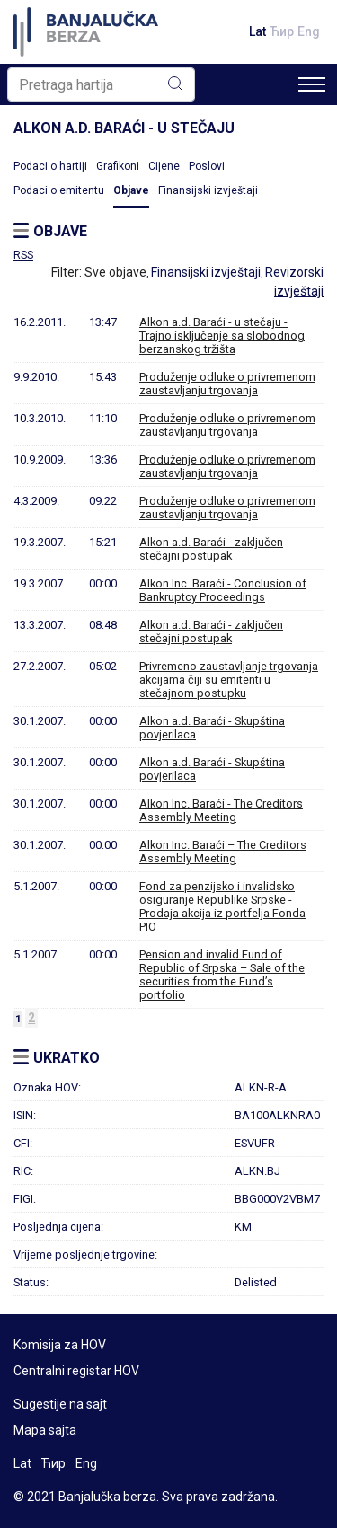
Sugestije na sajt (60, 1404)
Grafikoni (117, 166)
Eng (308, 31)
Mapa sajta (44, 1430)
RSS (23, 255)
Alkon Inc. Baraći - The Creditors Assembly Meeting (221, 810)
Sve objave (115, 272)
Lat (257, 31)
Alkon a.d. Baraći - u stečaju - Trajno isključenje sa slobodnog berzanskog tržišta (222, 335)
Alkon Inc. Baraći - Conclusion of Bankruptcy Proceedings (222, 590)
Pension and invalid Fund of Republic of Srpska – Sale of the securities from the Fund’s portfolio (222, 975)
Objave (131, 190)
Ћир (282, 31)
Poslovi (207, 166)
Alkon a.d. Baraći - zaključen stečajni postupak (211, 548)
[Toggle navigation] (312, 84)
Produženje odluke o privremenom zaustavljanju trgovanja (227, 383)
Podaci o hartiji (50, 166)
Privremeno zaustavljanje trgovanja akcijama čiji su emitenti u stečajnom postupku (228, 679)
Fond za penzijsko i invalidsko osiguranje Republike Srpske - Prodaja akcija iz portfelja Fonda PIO (222, 906)
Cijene (164, 166)
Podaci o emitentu (58, 190)
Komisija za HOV (59, 1345)
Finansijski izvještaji (208, 190)
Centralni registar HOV (76, 1371)
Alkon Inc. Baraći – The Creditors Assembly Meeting (222, 851)
